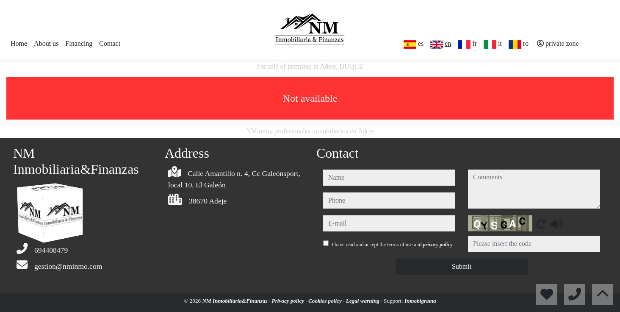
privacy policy (437, 245)
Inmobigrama (420, 301)
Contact (109, 43)
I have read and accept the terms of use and (392, 245)
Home (19, 43)
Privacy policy (289, 301)
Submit (461, 266)
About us (46, 43)
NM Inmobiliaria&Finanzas (235, 301)
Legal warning (363, 301)
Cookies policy (325, 301)
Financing (78, 43)
